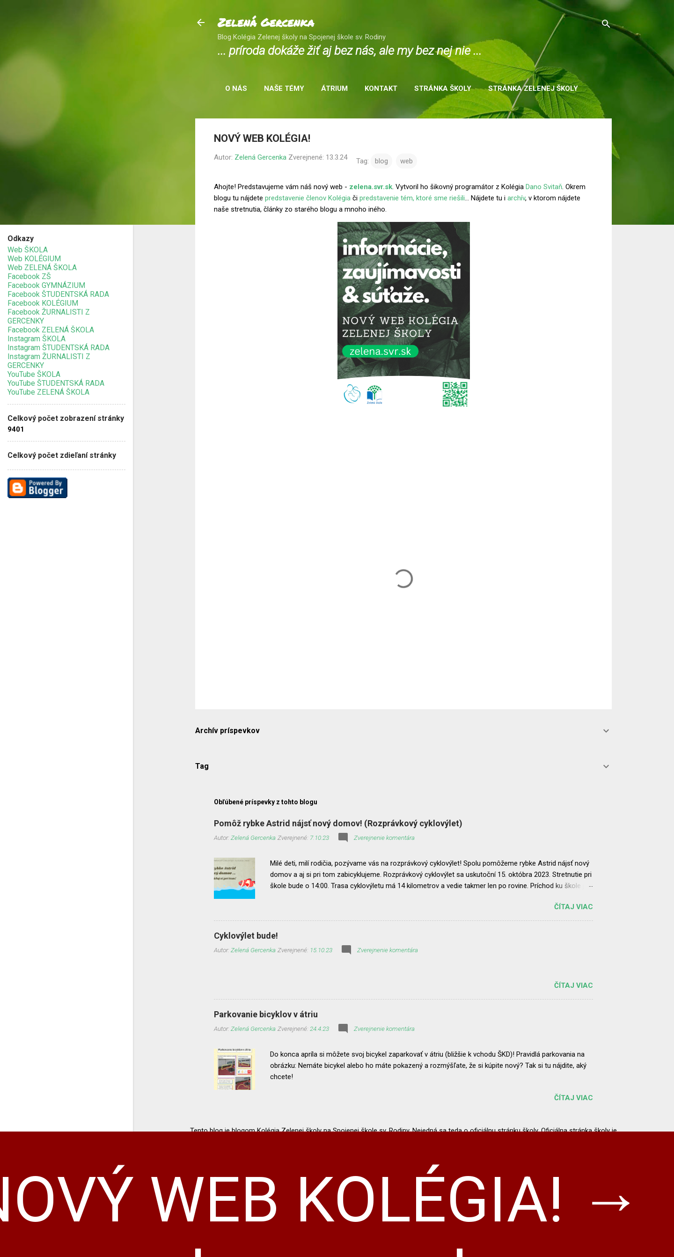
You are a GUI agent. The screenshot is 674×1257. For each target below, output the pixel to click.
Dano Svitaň (544, 187)
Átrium (334, 88)
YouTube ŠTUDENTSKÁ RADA (55, 383)
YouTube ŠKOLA (33, 374)
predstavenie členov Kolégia (308, 198)
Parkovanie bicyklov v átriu (266, 1014)
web (406, 161)
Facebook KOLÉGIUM (42, 303)
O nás (236, 88)
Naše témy (284, 88)
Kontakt (381, 88)
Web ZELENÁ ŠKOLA (42, 267)
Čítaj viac (573, 907)
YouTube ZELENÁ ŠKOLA (48, 392)
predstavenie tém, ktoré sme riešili (412, 198)
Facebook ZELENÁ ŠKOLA (50, 329)
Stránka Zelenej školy (533, 88)
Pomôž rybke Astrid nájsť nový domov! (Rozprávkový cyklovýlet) (338, 823)
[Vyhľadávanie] (606, 25)
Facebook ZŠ (29, 276)
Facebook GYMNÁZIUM (46, 285)
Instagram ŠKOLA (36, 338)
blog (381, 161)
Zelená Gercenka (266, 22)
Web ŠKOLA (27, 249)
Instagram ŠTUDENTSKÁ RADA (58, 347)
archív (516, 198)
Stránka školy (442, 88)
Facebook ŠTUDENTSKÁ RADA (58, 294)
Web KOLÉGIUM (34, 258)
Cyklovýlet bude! (246, 936)
